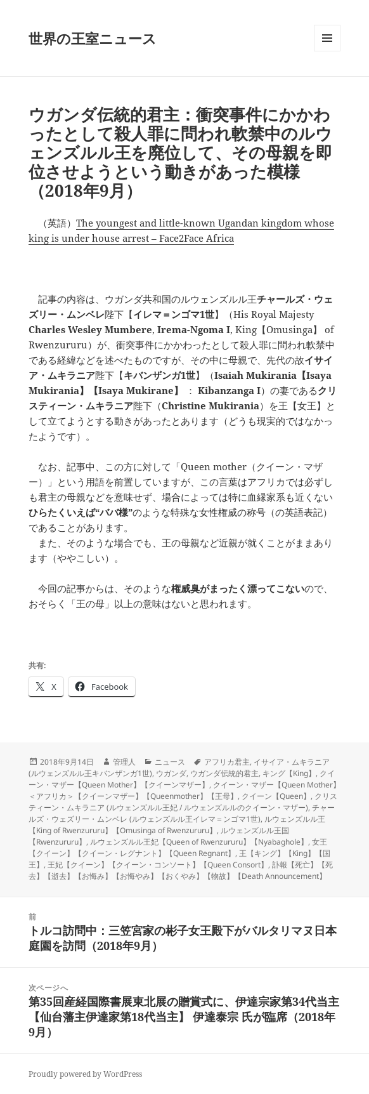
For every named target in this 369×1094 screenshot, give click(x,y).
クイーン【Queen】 (276, 796)
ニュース (170, 761)
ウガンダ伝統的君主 (224, 773)
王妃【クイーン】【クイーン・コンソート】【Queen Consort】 (158, 864)
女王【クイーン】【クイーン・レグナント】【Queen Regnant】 (178, 847)
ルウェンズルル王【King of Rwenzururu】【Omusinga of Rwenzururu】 (177, 825)
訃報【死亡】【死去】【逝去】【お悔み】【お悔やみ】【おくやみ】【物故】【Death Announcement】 (181, 870)
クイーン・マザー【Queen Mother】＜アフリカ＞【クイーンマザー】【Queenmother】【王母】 (184, 790)
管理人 (124, 761)
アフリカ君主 (227, 761)
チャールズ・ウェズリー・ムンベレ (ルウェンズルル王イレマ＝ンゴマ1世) (182, 813)
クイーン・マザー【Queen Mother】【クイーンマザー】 (182, 779)
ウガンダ (171, 773)
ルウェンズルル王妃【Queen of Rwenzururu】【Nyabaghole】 (199, 841)
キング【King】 (289, 773)
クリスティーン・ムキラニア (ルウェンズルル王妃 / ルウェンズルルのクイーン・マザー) (183, 802)
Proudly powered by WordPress (85, 1074)
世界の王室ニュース (93, 38)
